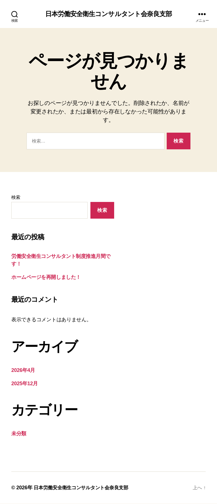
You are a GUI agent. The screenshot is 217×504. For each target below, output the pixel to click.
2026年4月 (23, 370)
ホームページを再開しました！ (46, 277)
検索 (15, 197)
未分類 (18, 434)
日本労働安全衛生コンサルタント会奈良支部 (108, 14)
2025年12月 (24, 384)
